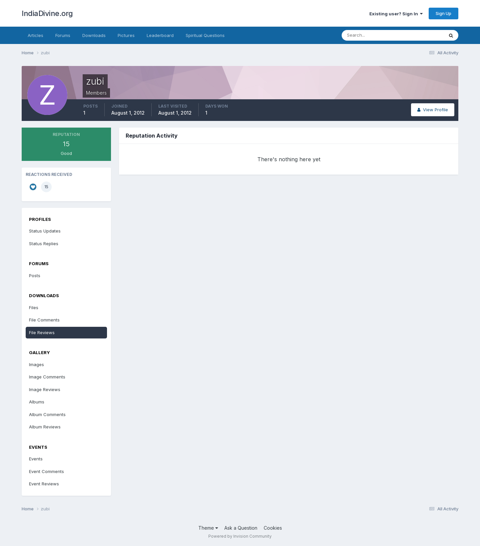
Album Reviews (45, 426)
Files (33, 307)
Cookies (273, 528)
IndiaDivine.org (47, 13)
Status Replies (43, 243)
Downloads (94, 35)
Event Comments (46, 471)
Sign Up (443, 13)
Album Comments (47, 414)
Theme (208, 528)
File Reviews (42, 332)
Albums (36, 401)
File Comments (44, 319)
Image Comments (47, 376)
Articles (35, 35)
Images (36, 364)
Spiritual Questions (205, 35)
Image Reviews (44, 389)
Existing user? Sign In (396, 13)
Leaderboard (160, 35)
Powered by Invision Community (240, 536)
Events (36, 458)
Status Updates (45, 231)
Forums (62, 35)
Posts (34, 275)
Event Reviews (44, 483)
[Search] (371, 35)
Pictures (126, 35)
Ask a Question (240, 528)
